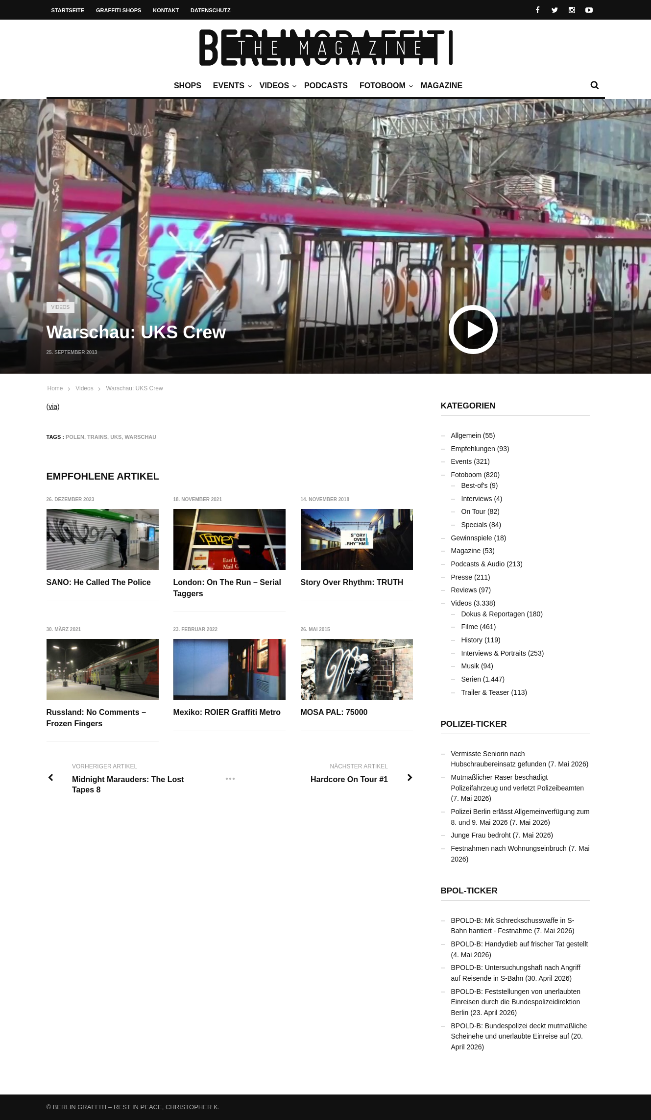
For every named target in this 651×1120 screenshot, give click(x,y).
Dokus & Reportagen (493, 614)
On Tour (473, 511)
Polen (75, 437)
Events (231, 85)
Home (55, 388)
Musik (470, 666)
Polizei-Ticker (474, 724)
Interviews (476, 499)
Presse (462, 577)
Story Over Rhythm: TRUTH (352, 582)
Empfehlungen (473, 449)
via (52, 406)
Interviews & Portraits (493, 653)
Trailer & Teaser (485, 692)
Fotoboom (385, 85)
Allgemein (466, 435)
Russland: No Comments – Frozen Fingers (96, 717)
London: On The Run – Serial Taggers (227, 587)
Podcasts (326, 85)
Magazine (441, 85)
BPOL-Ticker (469, 890)
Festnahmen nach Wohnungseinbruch (509, 848)
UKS (115, 437)
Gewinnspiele (471, 538)
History (472, 640)
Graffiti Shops (118, 10)
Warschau (140, 437)
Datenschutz (211, 10)
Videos (277, 85)
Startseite (68, 10)
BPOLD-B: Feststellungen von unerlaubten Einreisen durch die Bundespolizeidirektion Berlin (516, 1002)
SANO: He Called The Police (99, 582)
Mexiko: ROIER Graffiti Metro (227, 712)
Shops (187, 85)
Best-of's (474, 485)
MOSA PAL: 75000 (334, 712)
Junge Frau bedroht (481, 835)
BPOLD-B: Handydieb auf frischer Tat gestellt (519, 944)
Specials (474, 525)
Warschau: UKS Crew (134, 388)
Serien (471, 679)
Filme (469, 627)
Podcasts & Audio (478, 564)
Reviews (464, 590)
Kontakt (166, 10)
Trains (97, 437)
